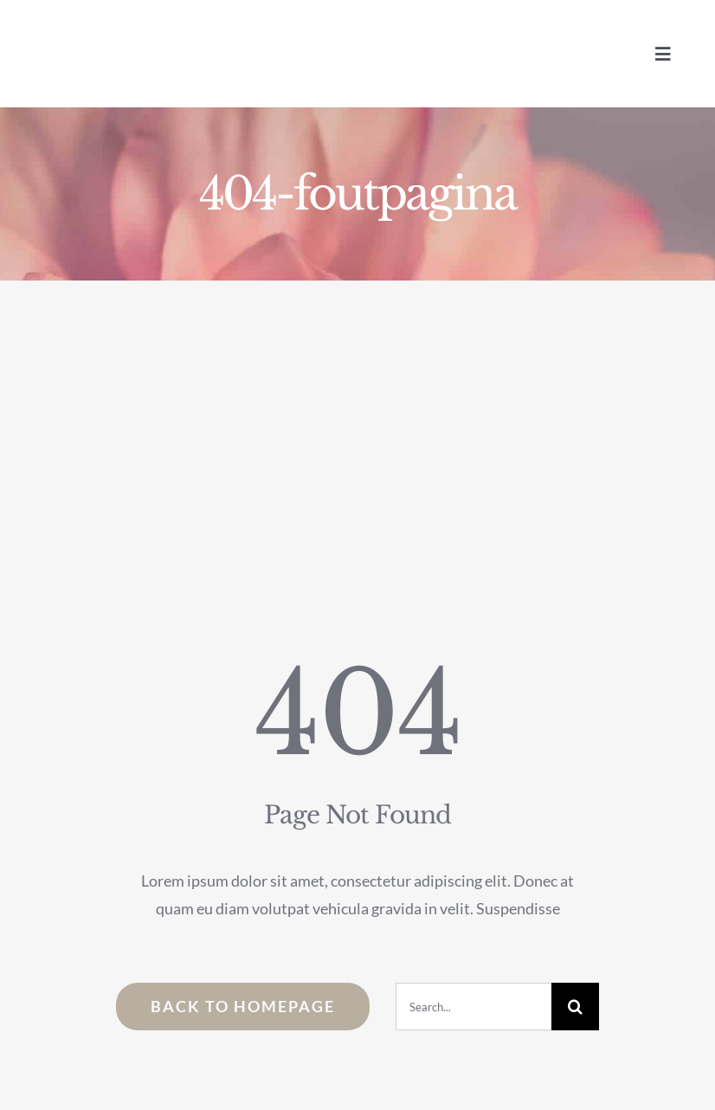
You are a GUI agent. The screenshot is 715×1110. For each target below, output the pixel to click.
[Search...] (473, 1006)
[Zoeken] (575, 1006)
